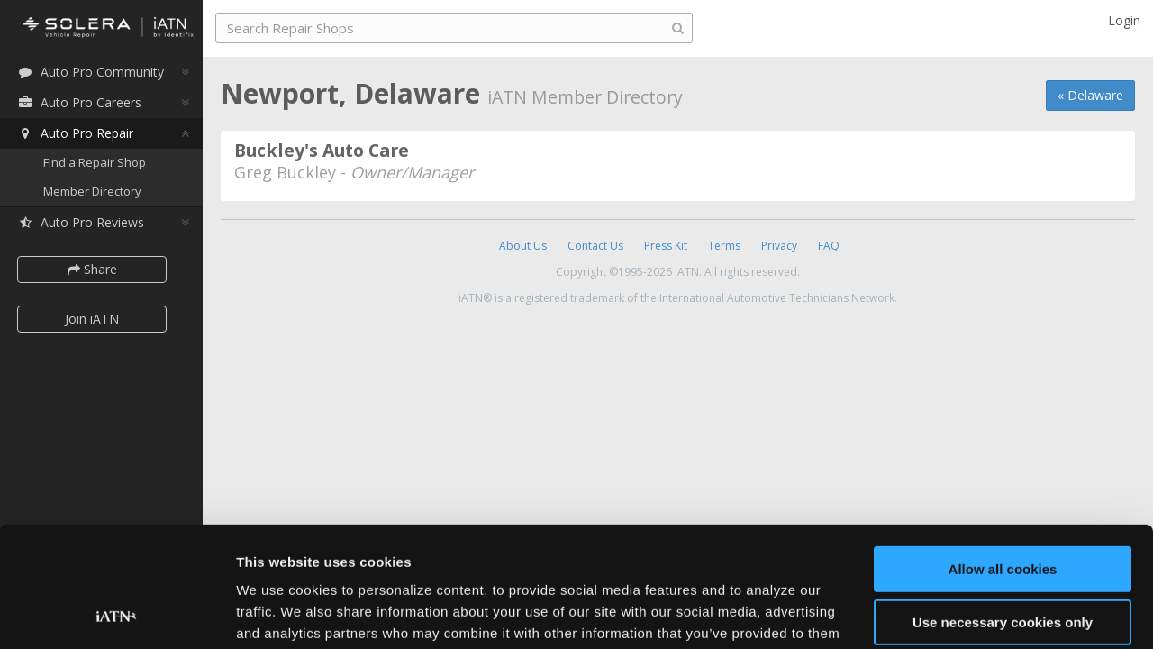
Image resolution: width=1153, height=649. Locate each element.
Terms (724, 245)
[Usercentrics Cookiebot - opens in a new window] (116, 613)
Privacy (779, 245)
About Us (523, 245)
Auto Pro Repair (75, 133)
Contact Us (595, 245)
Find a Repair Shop (94, 162)
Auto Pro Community (90, 71)
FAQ (829, 245)
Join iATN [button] (92, 318)
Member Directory (92, 191)
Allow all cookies (1003, 456)
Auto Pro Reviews (80, 222)
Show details (278, 613)
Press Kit (665, 245)
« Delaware (1090, 95)
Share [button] (92, 269)
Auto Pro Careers (79, 102)
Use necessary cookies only (1002, 508)
